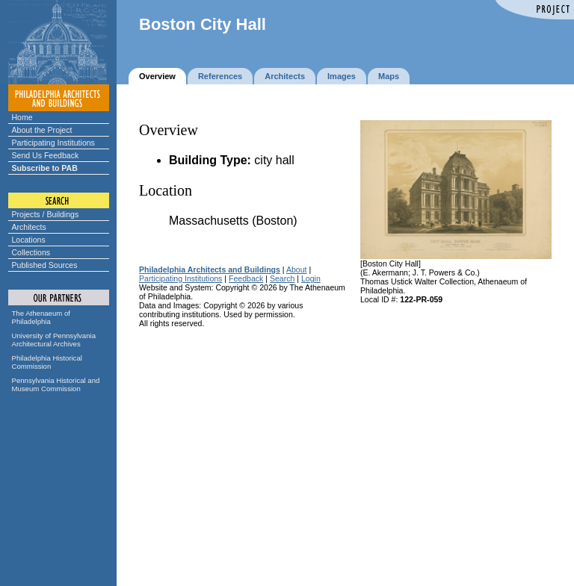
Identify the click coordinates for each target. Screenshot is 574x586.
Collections (31, 252)
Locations (29, 239)
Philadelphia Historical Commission (47, 362)
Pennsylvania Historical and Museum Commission (56, 384)
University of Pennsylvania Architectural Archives (54, 339)
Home (22, 117)
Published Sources (45, 265)
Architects (29, 226)
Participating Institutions (53, 142)
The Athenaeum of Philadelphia (41, 317)
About (296, 269)
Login (311, 278)
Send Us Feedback (45, 155)
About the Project (42, 129)
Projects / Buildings (45, 214)
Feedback (246, 278)
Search (282, 278)
